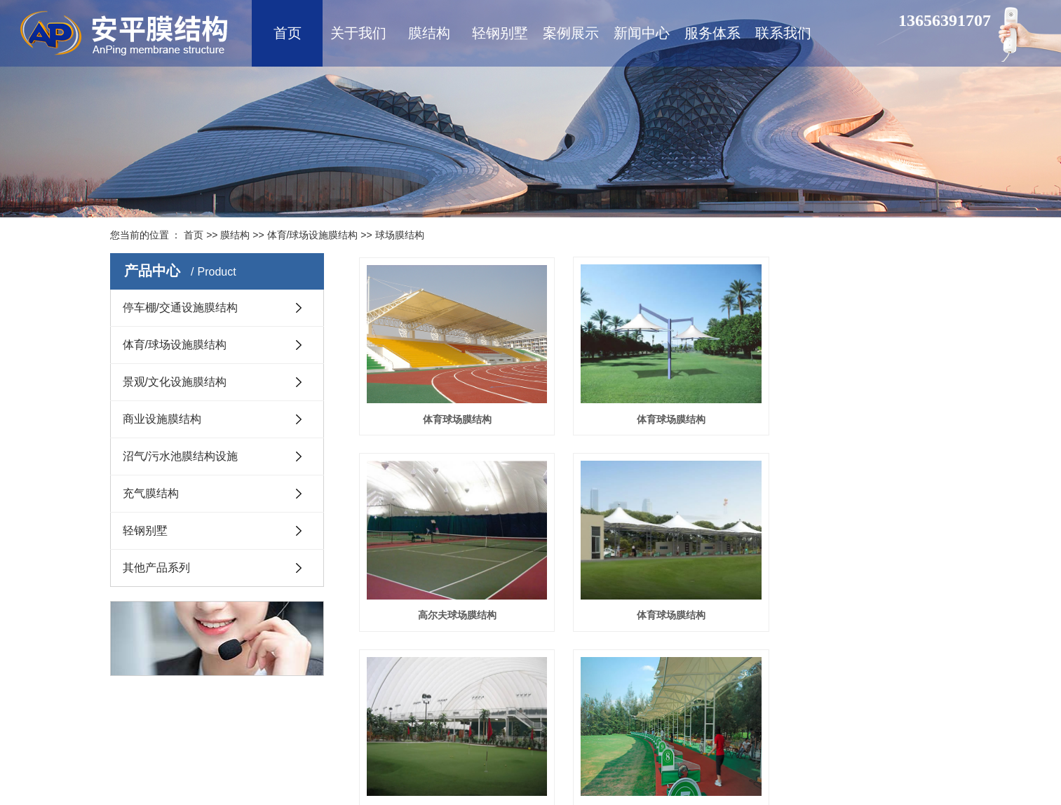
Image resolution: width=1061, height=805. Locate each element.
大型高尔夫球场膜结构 (858, 598)
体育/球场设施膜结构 (312, 235)
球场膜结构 (399, 235)
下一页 (647, 660)
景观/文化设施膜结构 (175, 382)
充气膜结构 (151, 493)
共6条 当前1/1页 (745, 660)
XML (551, 746)
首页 (193, 235)
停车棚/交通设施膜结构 (180, 307)
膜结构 (235, 235)
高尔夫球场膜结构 (858, 411)
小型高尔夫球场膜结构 (655, 598)
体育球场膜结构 (451, 411)
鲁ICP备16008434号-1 (495, 766)
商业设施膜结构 (162, 419)
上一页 (579, 660)
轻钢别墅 (145, 530)
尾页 (687, 660)
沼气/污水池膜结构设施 (180, 456)
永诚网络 (888, 766)
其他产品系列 (156, 568)
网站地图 (518, 746)
